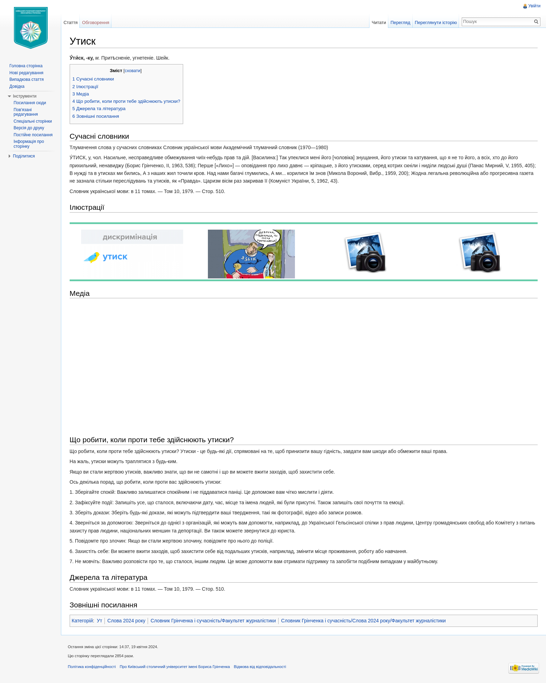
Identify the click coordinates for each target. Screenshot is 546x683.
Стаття (71, 22)
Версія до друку (29, 127)
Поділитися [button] (24, 156)
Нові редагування (26, 72)
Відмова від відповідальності (260, 667)
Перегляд (400, 22)
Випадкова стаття (26, 79)
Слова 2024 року (127, 621)
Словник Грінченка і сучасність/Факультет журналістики (213, 621)
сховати (133, 70)
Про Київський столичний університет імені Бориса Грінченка (175, 667)
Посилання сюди (30, 102)
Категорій (82, 621)
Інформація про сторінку (29, 144)
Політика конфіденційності (92, 667)
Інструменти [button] (25, 96)
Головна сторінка (25, 65)
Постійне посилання (33, 134)
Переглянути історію (436, 22)
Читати (379, 22)
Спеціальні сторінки (33, 121)
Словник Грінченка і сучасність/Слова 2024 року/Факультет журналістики (364, 621)
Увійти (534, 5)
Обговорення (96, 22)
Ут (99, 621)
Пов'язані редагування (26, 112)
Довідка (16, 86)
